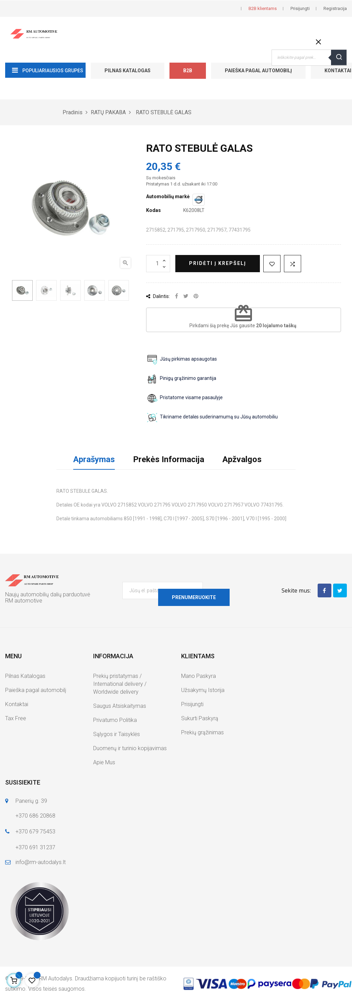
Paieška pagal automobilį (258, 70)
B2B (187, 70)
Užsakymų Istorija (202, 690)
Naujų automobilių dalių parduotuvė (47, 594)
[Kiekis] (158, 263)
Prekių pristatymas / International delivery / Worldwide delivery (119, 684)
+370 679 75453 (35, 831)
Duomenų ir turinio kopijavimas (130, 748)
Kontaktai (16, 704)
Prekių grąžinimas (202, 732)
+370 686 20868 (35, 815)
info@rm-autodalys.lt (40, 862)
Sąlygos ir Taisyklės (116, 734)
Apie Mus (104, 762)
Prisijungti (192, 704)
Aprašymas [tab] (94, 459)
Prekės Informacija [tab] (168, 459)
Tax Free (15, 718)
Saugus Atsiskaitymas (119, 706)
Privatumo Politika (115, 720)
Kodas (153, 210)
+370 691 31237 (35, 847)
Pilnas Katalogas (127, 70)
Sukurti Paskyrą (199, 718)
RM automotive (23, 600)
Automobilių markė (168, 196)
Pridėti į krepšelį (217, 263)
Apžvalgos (242, 459)
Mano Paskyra (198, 676)
